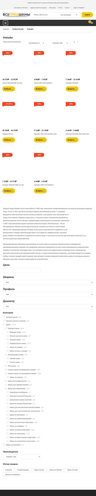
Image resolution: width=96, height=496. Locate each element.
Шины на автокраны (17, 415)
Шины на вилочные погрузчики (21, 422)
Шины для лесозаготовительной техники (25, 407)
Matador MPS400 (72, 83)
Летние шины (15, 362)
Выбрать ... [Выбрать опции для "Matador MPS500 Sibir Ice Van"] (8, 191)
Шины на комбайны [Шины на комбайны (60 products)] (12, 474)
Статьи (67, 7)
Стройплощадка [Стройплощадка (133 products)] (23, 470)
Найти (87, 15)
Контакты (52, 7)
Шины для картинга (13, 445)
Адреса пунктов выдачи (38, 7)
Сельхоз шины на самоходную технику (22, 373)
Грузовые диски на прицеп (16, 321)
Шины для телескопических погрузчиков (25, 411)
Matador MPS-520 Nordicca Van (45, 134)
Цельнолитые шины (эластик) (21, 400)
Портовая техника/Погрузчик (20, 396)
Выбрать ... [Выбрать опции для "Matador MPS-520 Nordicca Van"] (40, 140)
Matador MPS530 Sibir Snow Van (77, 134)
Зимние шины (15, 358)
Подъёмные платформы (19, 392)
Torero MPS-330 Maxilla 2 (43, 83)
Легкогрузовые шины (16, 355)
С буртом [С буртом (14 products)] (8, 470)
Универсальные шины (18, 343)
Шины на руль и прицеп (19, 351)
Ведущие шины (15, 332)
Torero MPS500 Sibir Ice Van (12, 83)
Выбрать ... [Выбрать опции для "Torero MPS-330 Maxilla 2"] (40, 89)
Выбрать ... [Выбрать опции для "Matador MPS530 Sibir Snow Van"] (72, 140)
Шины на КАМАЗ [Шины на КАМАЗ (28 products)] (55, 470)
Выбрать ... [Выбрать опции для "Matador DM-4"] (8, 140)
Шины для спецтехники (16, 388)
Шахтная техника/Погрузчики (21, 403)
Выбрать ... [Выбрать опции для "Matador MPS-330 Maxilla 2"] (40, 191)
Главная (6, 29)
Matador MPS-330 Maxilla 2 (44, 185)
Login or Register (78, 7)
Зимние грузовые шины (18, 336)
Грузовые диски (12, 317)
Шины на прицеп (16, 347)
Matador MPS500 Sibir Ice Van (13, 185)
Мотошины (12, 366)
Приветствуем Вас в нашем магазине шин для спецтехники (48, 3)
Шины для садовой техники (18, 385)
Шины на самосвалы (17, 434)
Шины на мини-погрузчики (20, 430)
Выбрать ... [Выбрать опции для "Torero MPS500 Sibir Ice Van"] (8, 89)
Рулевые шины (15, 340)
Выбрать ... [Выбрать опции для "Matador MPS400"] (72, 89)
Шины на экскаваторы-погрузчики (22, 441)
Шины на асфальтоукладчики (20, 418)
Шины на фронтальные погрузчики (23, 437)
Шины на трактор (16, 377)
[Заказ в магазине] (35, 42)
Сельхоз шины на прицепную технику (22, 370)
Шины (8, 325)
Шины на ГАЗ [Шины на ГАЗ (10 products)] (39, 470)
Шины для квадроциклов (17, 381)
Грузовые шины (14, 328)
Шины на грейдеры (17, 426)
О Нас (60, 7)
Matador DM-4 (7, 134)
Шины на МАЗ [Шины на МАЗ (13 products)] (72, 470)
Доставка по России (21, 7)
